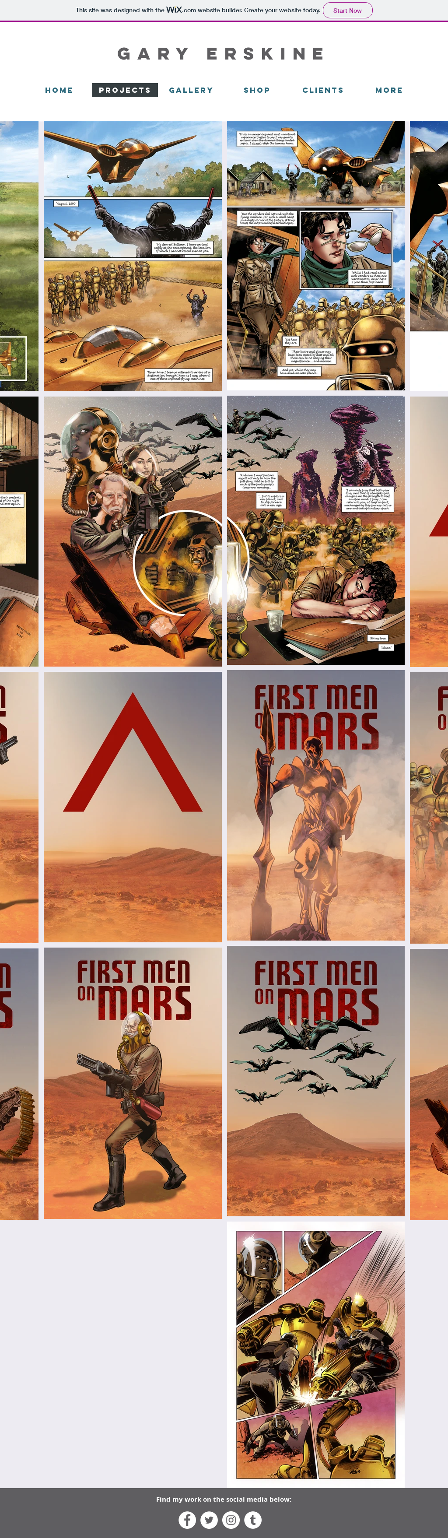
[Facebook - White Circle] (187, 1520)
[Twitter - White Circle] (209, 1520)
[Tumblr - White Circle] (253, 1520)
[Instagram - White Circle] (231, 1520)
